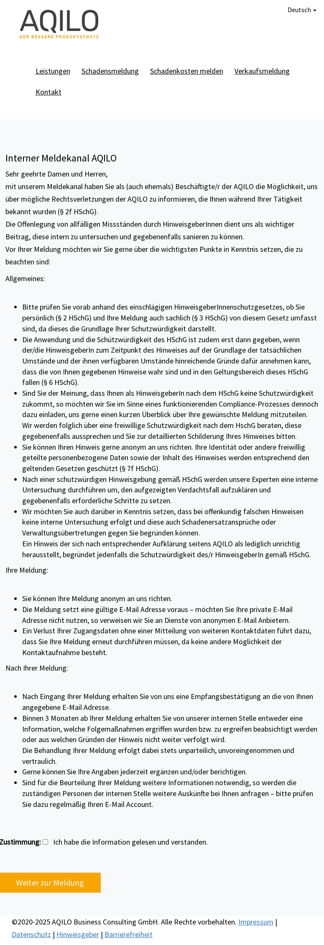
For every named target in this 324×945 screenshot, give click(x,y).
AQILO (60, 25)
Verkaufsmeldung (262, 71)
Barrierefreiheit (129, 934)
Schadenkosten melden (186, 71)
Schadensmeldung (110, 71)
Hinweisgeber (77, 934)
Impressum (255, 922)
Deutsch (302, 9)
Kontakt (48, 92)
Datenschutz (31, 934)
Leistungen (53, 71)
